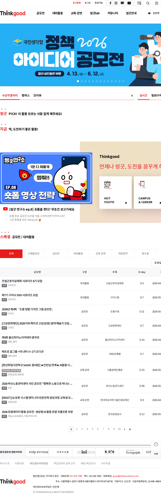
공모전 (40, 13)
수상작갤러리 (10, 95)
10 (119, 429)
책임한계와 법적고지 (64, 463)
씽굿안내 (131, 13)
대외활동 (57, 13)
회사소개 (4, 463)
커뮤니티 (113, 13)
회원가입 (99, 3)
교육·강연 (76, 13)
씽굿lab (95, 13)
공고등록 (77, 3)
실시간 (143, 95)
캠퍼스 (26, 95)
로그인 (88, 3)
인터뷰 (37, 95)
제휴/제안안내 (88, 463)
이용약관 (19, 463)
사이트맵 (105, 463)
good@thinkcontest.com (126, 476)
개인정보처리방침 (39, 463)
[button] (78, 81)
